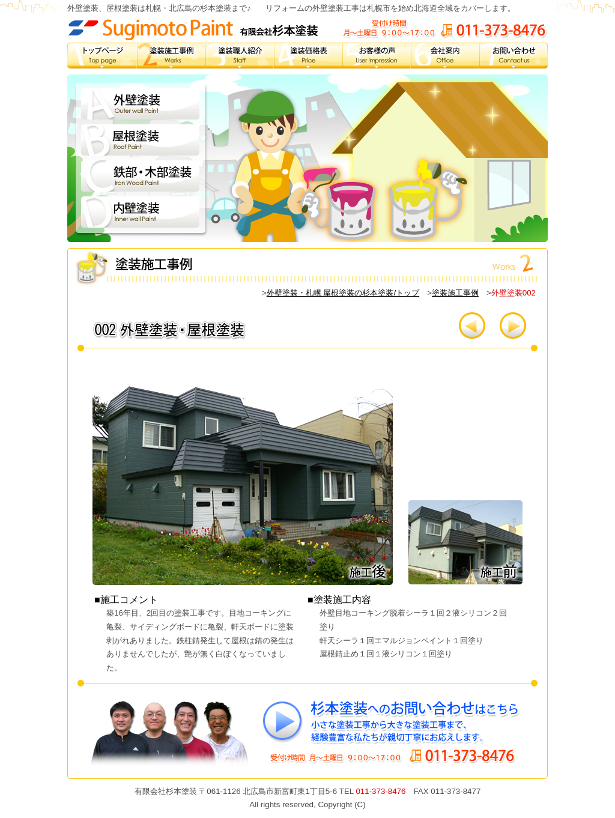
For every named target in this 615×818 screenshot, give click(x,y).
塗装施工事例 (455, 292)
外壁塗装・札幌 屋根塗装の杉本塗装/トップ (343, 292)
